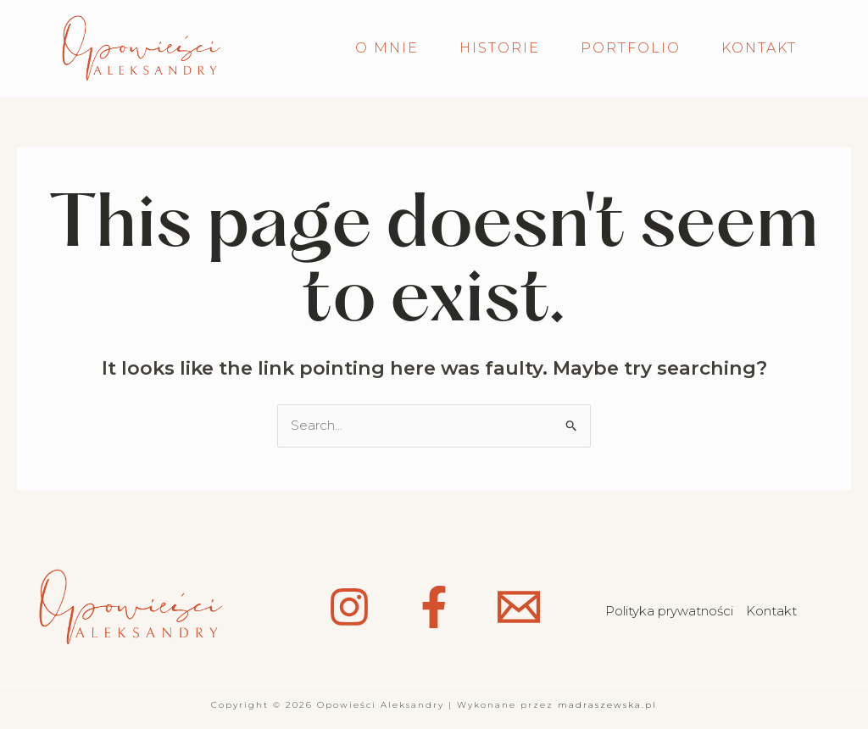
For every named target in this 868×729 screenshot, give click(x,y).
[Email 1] (519, 607)
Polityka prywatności (669, 611)
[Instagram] (349, 607)
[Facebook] (434, 607)
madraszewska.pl (607, 704)
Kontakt (771, 611)
